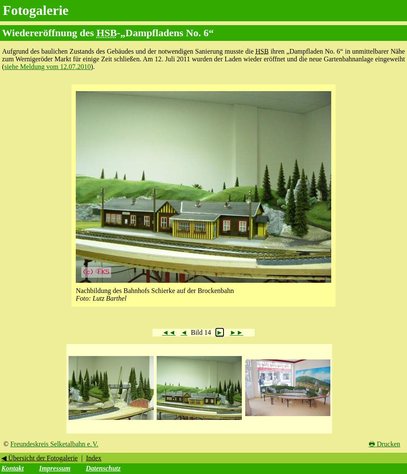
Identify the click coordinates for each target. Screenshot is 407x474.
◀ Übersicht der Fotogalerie (39, 458)
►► (237, 332)
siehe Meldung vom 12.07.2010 (47, 66)
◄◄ (169, 332)
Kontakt (12, 468)
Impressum (55, 468)
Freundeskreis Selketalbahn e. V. (54, 444)
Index (93, 458)
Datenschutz (103, 468)
